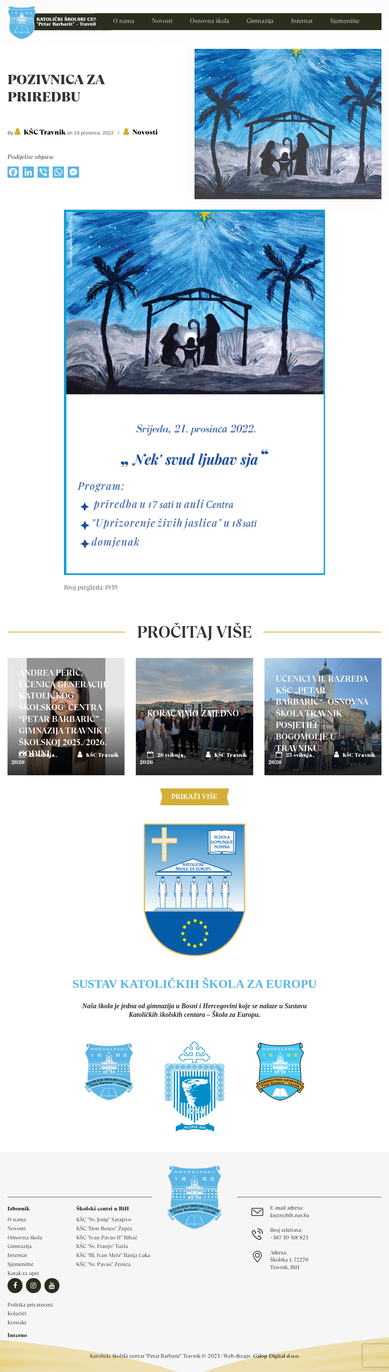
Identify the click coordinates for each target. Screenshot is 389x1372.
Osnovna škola (25, 1237)
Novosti (145, 132)
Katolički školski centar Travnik (59, 22)
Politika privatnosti (30, 1304)
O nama (17, 1219)
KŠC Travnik (44, 132)
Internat (17, 1255)
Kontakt (17, 1322)
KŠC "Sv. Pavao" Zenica (103, 1264)
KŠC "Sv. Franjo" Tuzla (102, 1246)
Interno (17, 1335)
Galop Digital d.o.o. (276, 1356)
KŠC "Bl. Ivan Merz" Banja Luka (113, 1255)
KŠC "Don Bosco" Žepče (104, 1228)
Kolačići (17, 1313)
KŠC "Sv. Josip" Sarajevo (103, 1219)
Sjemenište (20, 1264)
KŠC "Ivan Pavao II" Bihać (106, 1237)
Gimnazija (20, 1246)
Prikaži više (194, 796)
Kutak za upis (23, 1273)
